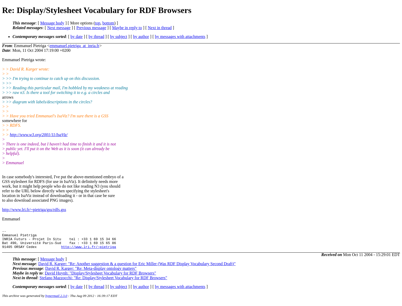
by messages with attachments (180, 36)
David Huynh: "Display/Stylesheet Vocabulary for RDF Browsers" (100, 277)
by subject (118, 36)
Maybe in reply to (127, 28)
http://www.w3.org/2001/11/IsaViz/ (39, 134)
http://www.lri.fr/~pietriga (88, 250)
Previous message (91, 28)
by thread (96, 36)
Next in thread (160, 28)
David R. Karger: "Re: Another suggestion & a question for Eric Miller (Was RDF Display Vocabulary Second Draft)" (137, 267)
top (97, 23)
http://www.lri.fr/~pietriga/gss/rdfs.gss (34, 209)
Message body (52, 23)
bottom (108, 23)
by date (76, 36)
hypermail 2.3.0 (56, 300)
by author (141, 36)
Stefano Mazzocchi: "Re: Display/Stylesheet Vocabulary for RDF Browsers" (103, 281)
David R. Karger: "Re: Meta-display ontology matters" (90, 272)
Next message (58, 28)
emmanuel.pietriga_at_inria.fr (74, 45)
